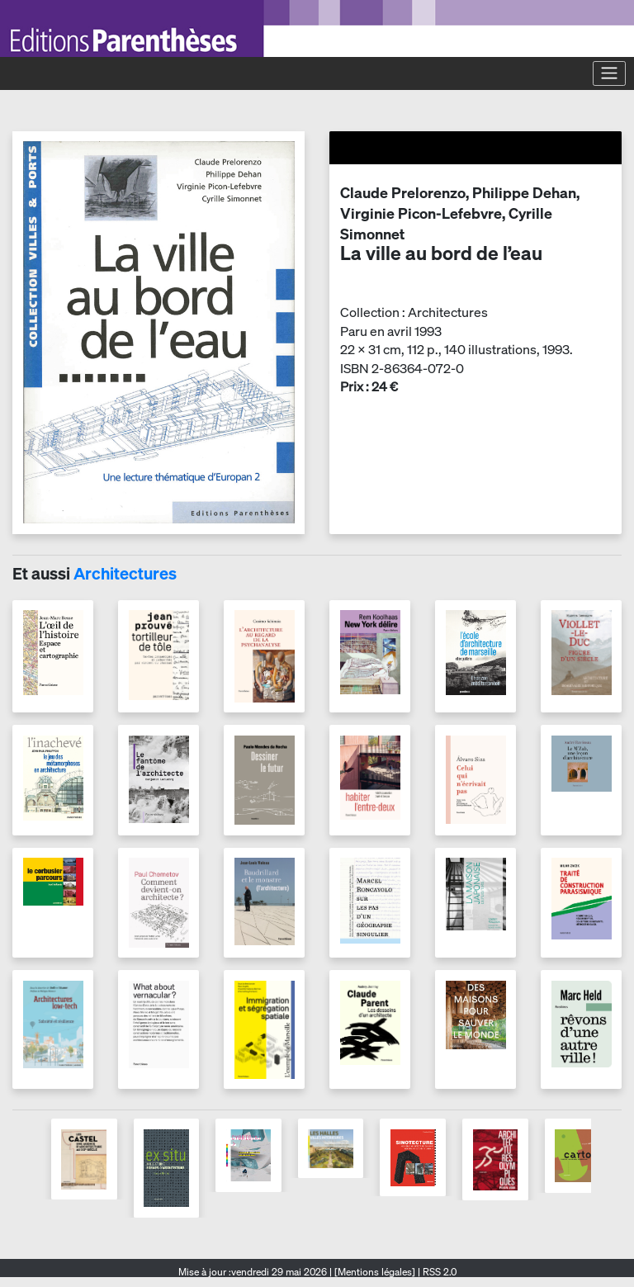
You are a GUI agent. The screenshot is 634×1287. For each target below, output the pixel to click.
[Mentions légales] (374, 1272)
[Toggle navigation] (609, 73)
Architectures (125, 573)
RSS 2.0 (438, 1272)
